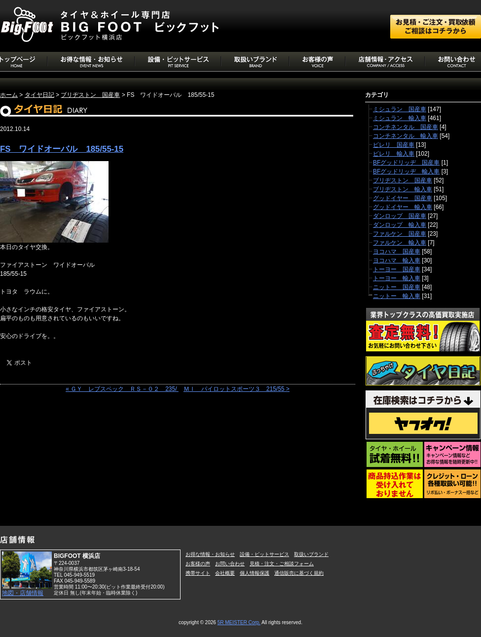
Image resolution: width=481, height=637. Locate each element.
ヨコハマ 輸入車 (396, 260)
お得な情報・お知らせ (210, 554)
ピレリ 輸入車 (393, 153)
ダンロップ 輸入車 (399, 224)
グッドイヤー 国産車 (402, 198)
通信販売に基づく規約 (299, 573)
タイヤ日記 (39, 94)
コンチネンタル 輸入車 (405, 135)
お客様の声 (197, 563)
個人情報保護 (254, 573)
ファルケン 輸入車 (399, 242)
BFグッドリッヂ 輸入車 (406, 171)
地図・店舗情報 (22, 593)
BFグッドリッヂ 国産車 (406, 162)
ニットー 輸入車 (396, 296)
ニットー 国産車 (396, 287)
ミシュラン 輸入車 (399, 118)
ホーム (9, 94)
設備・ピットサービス (264, 554)
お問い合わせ (230, 563)
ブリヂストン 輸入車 (402, 189)
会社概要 (225, 573)
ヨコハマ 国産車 (396, 251)
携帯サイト (197, 573)
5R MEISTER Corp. (239, 622)
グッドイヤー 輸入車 (402, 207)
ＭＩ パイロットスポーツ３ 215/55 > (237, 388)
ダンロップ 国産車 (399, 215)
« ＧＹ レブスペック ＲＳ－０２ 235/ (122, 388)
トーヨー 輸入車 (396, 278)
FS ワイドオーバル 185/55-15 (61, 149)
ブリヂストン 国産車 (90, 94)
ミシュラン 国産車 (399, 109)
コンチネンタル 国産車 (405, 127)
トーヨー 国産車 (396, 269)
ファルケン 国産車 (399, 233)
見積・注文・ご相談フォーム (282, 563)
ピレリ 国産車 (393, 144)
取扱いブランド (311, 554)
